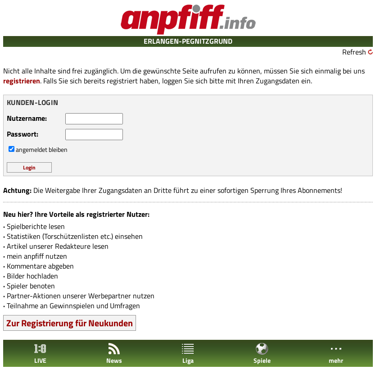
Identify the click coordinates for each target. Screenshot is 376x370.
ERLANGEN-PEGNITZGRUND (188, 41)
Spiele (262, 353)
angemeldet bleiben (42, 149)
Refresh (354, 51)
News (114, 353)
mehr (336, 353)
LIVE (40, 353)
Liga (188, 353)
